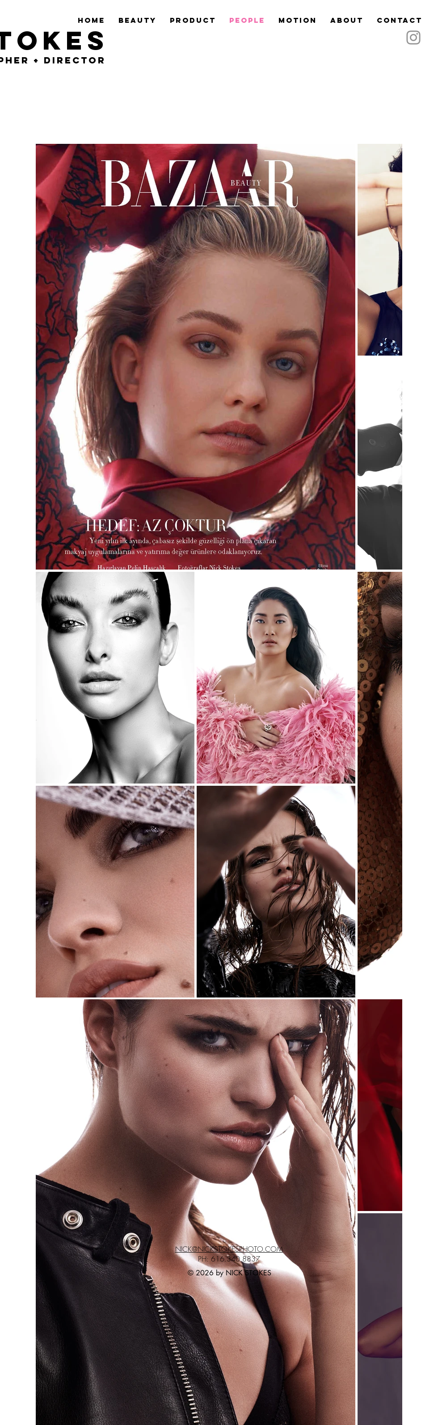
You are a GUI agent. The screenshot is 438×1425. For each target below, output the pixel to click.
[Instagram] (413, 37)
